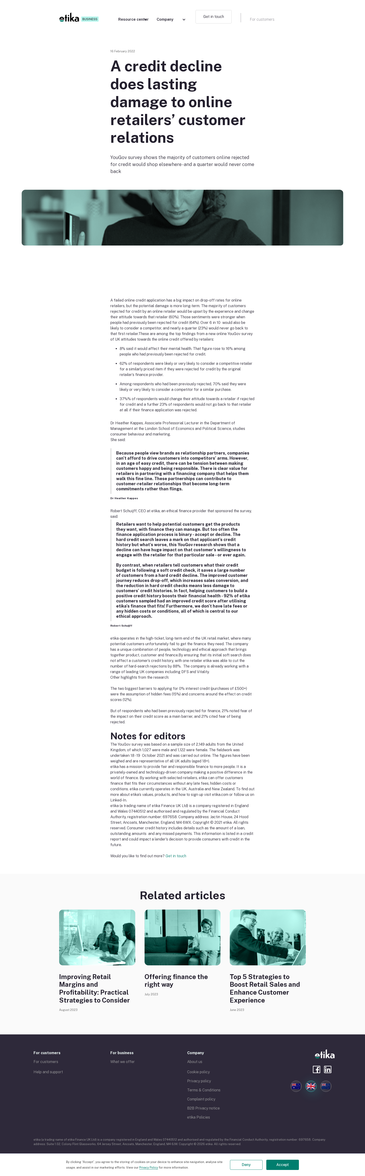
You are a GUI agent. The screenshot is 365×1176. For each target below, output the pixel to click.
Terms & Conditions (203, 1090)
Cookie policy (198, 1072)
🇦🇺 (296, 1086)
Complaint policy (201, 1099)
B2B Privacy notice (203, 1108)
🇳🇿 (326, 1086)
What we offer (122, 1062)
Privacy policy (199, 1081)
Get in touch (213, 16)
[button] (133, 17)
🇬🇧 (311, 1086)
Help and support (48, 1072)
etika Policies (198, 1117)
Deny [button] (246, 1165)
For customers (47, 1053)
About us (194, 1062)
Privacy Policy (148, 1167)
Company (195, 1053)
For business (122, 1053)
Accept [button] (282, 1165)
